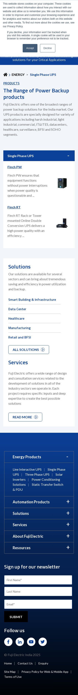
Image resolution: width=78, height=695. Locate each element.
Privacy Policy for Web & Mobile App (44, 671)
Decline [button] (47, 48)
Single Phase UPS (20, 156)
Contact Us (25, 663)
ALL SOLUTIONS (29, 349)
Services (20, 524)
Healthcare (16, 318)
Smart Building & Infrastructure (32, 299)
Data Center (17, 308)
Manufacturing (19, 327)
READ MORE (25, 417)
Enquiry (43, 663)
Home (8, 663)
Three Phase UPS (37, 474)
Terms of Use (13, 676)
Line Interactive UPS (27, 469)
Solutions (21, 513)
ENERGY (18, 74)
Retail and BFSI (19, 337)
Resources (22, 547)
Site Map (10, 671)
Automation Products (31, 502)
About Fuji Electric (28, 536)
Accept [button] (30, 48)
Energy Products (27, 457)
